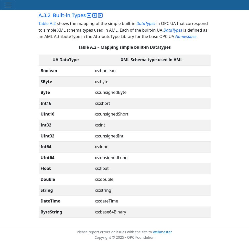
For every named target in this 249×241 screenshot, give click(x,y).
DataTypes (145, 23)
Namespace (186, 36)
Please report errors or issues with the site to (115, 232)
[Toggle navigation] (8, 5)
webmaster (162, 232)
